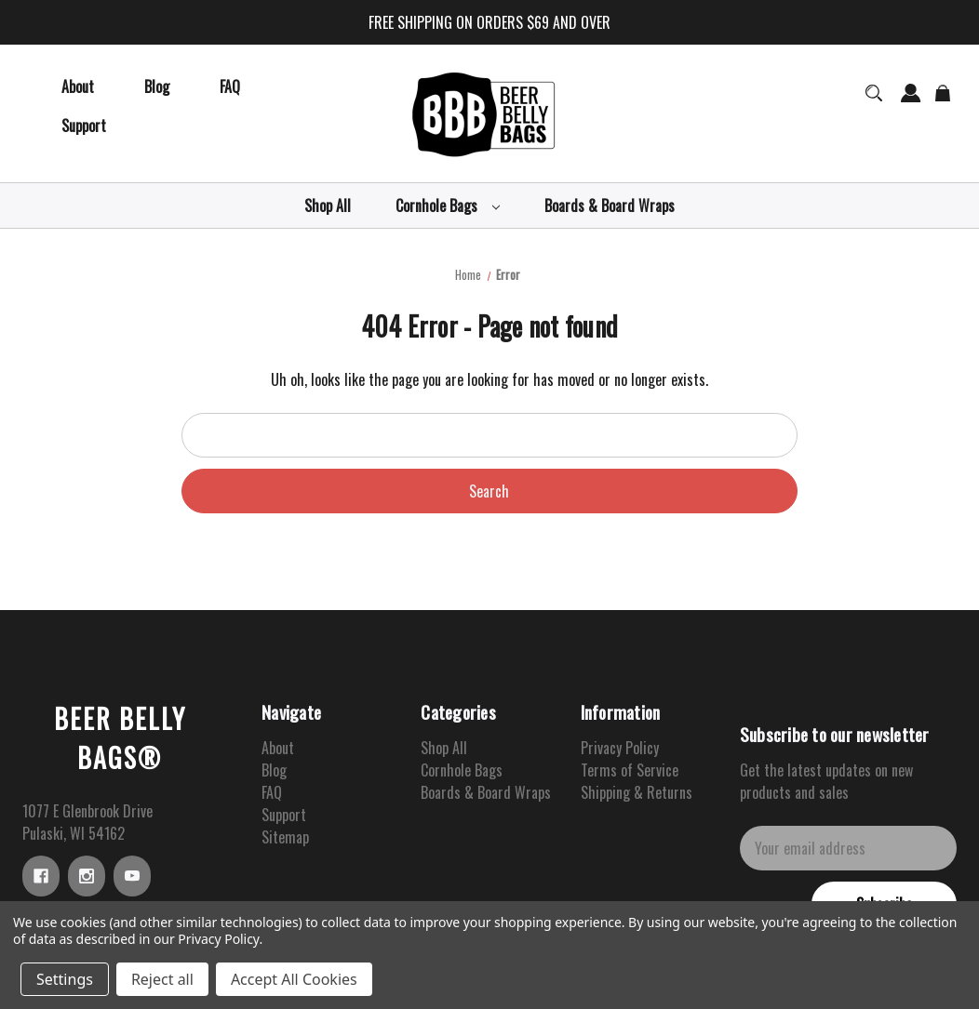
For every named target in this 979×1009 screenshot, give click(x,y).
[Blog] (157, 86)
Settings (64, 979)
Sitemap (285, 837)
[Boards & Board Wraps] (609, 205)
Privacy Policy (620, 748)
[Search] (873, 101)
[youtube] (132, 876)
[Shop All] (327, 205)
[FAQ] (229, 86)
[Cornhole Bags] (447, 205)
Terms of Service (629, 770)
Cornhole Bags (462, 770)
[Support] (83, 125)
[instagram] (86, 876)
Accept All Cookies (294, 979)
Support (284, 814)
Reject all (162, 979)
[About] (77, 86)
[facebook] (41, 876)
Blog (274, 770)
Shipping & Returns (636, 792)
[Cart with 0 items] (943, 101)
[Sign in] (911, 102)
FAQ (272, 792)
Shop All (444, 748)
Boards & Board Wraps (486, 792)
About (278, 748)
